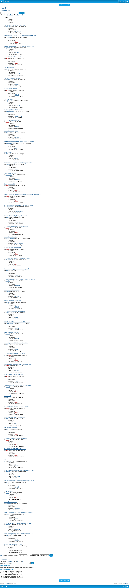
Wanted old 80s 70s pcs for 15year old (14, 311)
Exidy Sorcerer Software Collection (13, 374)
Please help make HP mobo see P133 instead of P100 (19, 470)
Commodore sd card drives (11, 290)
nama (7, 493)
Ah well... (6, 459)
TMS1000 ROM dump (10, 173)
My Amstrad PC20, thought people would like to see (18, 523)
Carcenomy (18, 31)
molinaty (17, 126)
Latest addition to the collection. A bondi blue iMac (17, 364)
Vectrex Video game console (12, 78)
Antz (7, 132)
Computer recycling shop (11, 131)
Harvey (8, 164)
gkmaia (8, 47)
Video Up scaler (8, 99)
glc (16, 148)
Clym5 (17, 487)
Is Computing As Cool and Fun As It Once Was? (17, 406)
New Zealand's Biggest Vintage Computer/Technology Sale (20, 35)
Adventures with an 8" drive (11, 120)
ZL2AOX (17, 73)
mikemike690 (18, 116)
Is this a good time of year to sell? (13, 110)
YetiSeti (8, 535)
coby (7, 313)
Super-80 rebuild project (10, 237)
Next (1, 555)
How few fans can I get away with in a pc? (15, 216)
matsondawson (10, 111)
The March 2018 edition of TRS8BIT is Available (17, 258)
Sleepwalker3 (9, 207)
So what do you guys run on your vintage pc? (16, 269)
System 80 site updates (10, 88)
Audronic (8, 260)
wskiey (17, 137)
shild (7, 217)
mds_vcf (8, 26)
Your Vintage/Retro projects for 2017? (14, 353)
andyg (17, 328)
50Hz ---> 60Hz (8, 491)
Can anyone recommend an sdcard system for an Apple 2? (20, 141)
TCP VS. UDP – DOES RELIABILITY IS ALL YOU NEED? (19, 279)
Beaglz (17, 296)
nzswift (8, 291)
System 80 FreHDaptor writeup (12, 247)
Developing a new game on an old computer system (18, 163)
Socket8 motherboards (10, 502)
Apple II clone (8, 152)
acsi (7, 397)
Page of (10, 15)
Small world (7, 396)
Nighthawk (9, 37)
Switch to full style (64, 5)
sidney (17, 370)
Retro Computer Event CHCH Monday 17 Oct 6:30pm (18, 512)
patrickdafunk (9, 323)
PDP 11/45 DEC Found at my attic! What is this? (17, 322)
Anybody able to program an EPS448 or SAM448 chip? (19, 205)
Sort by (33, 555)
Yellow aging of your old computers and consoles (17, 385)
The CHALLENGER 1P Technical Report (15, 449)
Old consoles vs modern (10, 427)
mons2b (8, 387)
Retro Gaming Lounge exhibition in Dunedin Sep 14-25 (19, 533)
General (6, 1)
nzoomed (17, 476)
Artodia (126, 583)
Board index (4, 586)
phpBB (7, 583)
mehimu (8, 281)
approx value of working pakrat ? (13, 544)
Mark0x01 (18, 179)
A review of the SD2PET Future (12, 57)
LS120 (8, 69)
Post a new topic (5, 10)
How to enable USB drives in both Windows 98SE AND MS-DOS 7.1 (22, 194)
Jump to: (2, 563)
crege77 (8, 79)
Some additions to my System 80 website (15, 438)
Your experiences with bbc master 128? (15, 25)
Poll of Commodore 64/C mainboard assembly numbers (19, 480)
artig (7, 344)
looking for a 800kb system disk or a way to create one (19, 46)
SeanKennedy (10, 238)
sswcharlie (9, 175)
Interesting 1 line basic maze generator (14, 417)
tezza (16, 42)
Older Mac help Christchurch (12, 332)
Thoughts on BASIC (9, 184)
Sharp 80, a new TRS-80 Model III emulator (16, 343)
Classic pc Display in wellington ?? (13, 300)
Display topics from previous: (15, 555)
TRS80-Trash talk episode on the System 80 (16, 226)
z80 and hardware (9, 67)
